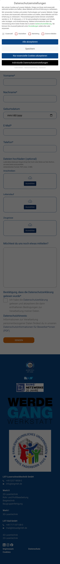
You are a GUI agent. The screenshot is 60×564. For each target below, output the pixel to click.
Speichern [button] (30, 47)
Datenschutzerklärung (43, 22)
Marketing (34, 32)
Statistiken (20, 32)
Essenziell (7, 32)
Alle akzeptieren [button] (30, 40)
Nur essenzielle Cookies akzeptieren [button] (30, 54)
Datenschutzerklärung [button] (31, 66)
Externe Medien (49, 32)
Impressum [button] (42, 66)
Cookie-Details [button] (18, 66)
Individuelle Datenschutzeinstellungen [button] (30, 61)
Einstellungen (33, 25)
